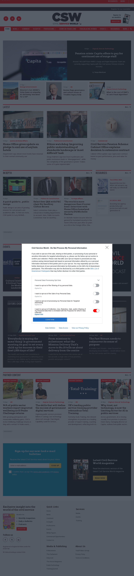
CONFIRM (50, 319)
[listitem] (67, 280)
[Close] (108, 248)
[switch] (96, 285)
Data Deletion (50, 328)
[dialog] (67, 288)
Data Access (63, 328)
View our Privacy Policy (80, 328)
